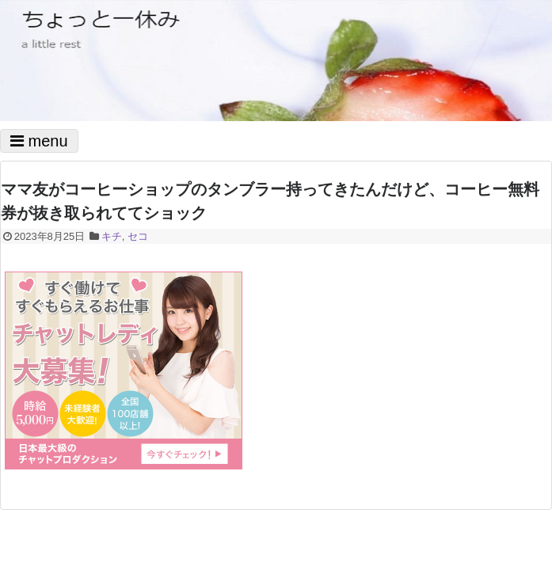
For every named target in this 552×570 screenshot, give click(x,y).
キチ (111, 236)
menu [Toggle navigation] (39, 141)
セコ (138, 236)
